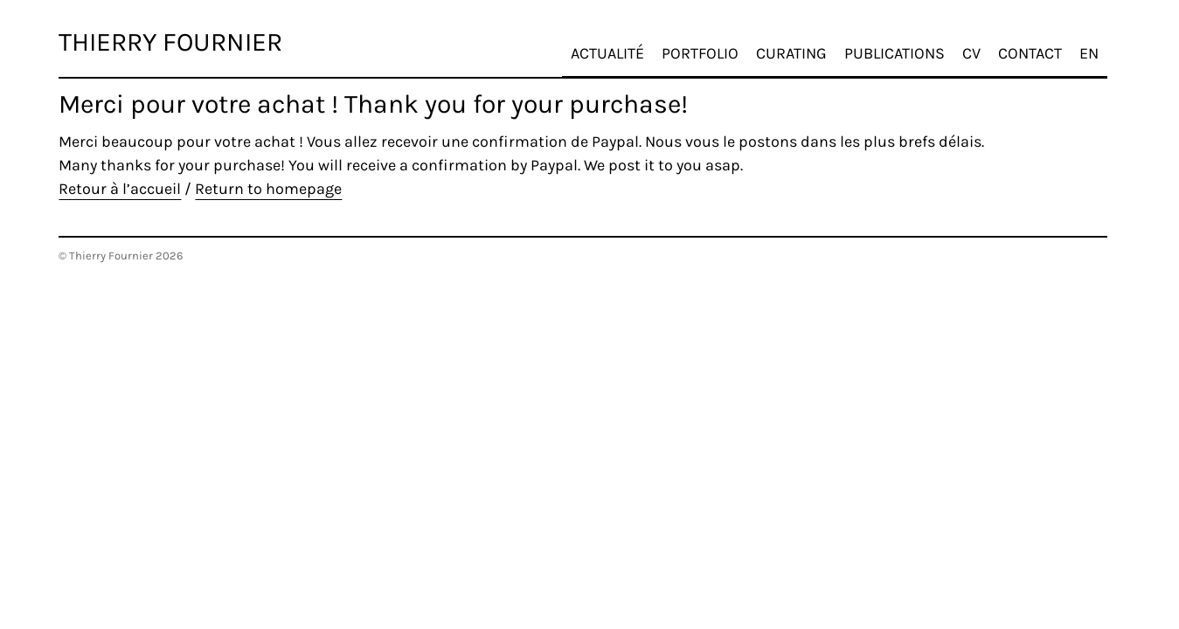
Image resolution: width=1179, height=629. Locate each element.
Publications (908, 44)
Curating (805, 44)
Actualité (621, 44)
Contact (1044, 44)
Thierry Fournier (170, 42)
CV (985, 44)
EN (1103, 44)
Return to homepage (268, 188)
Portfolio (714, 44)
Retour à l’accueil (120, 188)
